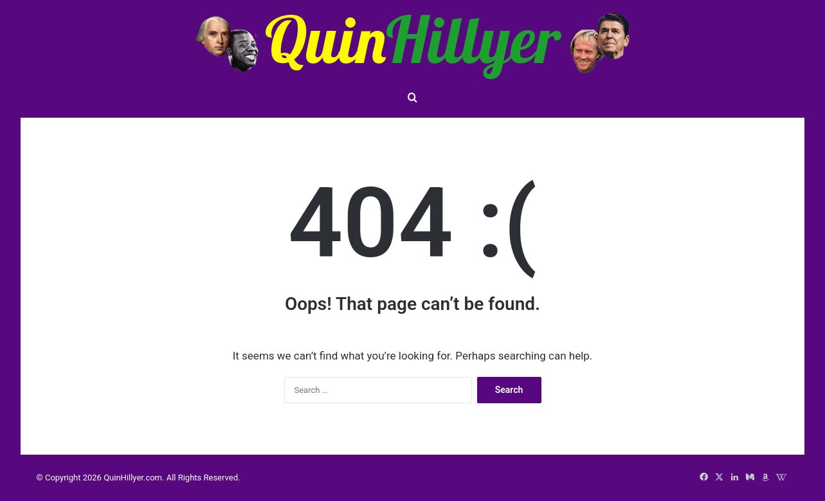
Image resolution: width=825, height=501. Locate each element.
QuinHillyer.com (133, 477)
